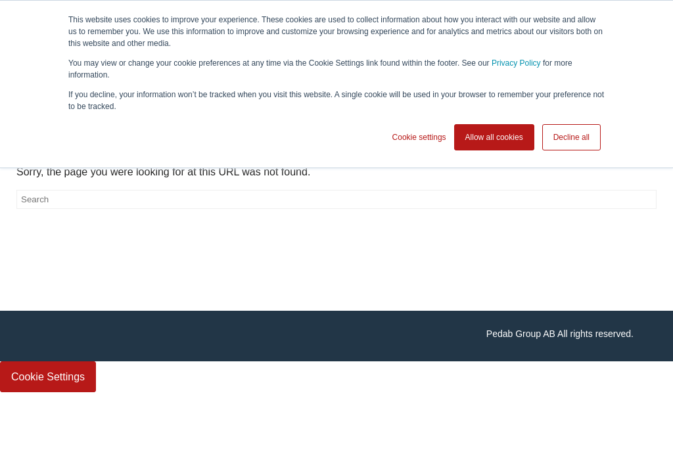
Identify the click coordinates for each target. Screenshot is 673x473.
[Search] (336, 199)
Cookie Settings (48, 376)
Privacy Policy (516, 63)
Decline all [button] (571, 137)
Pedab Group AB (520, 333)
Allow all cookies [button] (494, 137)
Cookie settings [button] (419, 137)
